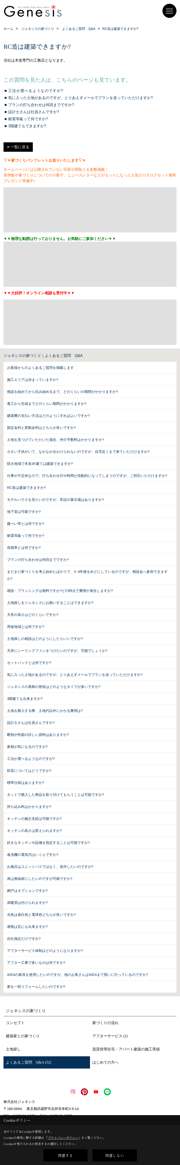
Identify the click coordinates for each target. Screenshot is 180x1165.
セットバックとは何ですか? (29, 663)
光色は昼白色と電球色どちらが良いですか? (41, 915)
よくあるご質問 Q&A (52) (28, 1062)
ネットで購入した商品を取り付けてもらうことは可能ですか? (55, 795)
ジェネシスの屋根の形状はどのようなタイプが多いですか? (53, 687)
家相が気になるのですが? (27, 747)
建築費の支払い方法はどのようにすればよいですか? (48, 416)
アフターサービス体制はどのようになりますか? (45, 951)
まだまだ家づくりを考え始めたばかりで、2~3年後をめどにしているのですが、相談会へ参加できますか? (87, 575)
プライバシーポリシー (63, 1137)
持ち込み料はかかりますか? (29, 807)
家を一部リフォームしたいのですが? (36, 987)
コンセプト (15, 1023)
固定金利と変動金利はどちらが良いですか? (41, 428)
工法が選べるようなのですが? (35, 91)
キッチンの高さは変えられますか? (34, 831)
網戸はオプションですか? (27, 891)
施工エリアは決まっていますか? (32, 380)
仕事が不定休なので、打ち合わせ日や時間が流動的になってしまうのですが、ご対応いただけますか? (87, 476)
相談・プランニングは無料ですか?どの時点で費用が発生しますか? (60, 591)
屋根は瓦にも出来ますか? (27, 927)
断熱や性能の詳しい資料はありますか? (38, 735)
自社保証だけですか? (24, 939)
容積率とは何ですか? (24, 548)
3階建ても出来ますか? (25, 699)
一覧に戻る (20, 147)
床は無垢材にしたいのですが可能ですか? (39, 879)
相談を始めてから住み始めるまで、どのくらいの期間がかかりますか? (62, 392)
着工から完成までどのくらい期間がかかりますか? (46, 404)
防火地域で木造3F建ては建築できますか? (40, 464)
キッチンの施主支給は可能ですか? (34, 819)
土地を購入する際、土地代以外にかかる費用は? (45, 711)
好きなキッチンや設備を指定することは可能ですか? (48, 843)
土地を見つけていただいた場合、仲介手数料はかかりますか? (55, 440)
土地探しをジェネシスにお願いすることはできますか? (50, 603)
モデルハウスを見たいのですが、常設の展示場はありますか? (55, 500)
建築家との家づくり (23, 1036)
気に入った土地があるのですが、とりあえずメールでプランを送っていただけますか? (80, 98)
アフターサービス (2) (110, 1036)
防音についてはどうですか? (29, 771)
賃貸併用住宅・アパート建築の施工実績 (126, 1049)
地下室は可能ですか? (24, 512)
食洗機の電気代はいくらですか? (32, 855)
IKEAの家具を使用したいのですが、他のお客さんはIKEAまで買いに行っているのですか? (77, 975)
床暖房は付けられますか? (27, 903)
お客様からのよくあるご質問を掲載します (40, 368)
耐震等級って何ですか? (28, 119)
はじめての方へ (105, 1062)
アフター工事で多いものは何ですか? (36, 963)
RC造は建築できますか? (26, 488)
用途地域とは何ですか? (25, 627)
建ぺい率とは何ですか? (25, 524)
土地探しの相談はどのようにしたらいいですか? (45, 639)
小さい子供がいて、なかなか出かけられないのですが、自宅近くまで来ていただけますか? (78, 452)
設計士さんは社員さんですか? (33, 112)
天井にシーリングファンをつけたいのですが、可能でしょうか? (57, 651)
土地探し (13, 1049)
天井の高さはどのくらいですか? (32, 615)
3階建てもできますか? (27, 126)
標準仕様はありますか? (25, 783)
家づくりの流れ (105, 1023)
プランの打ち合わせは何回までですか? (41, 105)
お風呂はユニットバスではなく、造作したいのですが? (50, 867)
